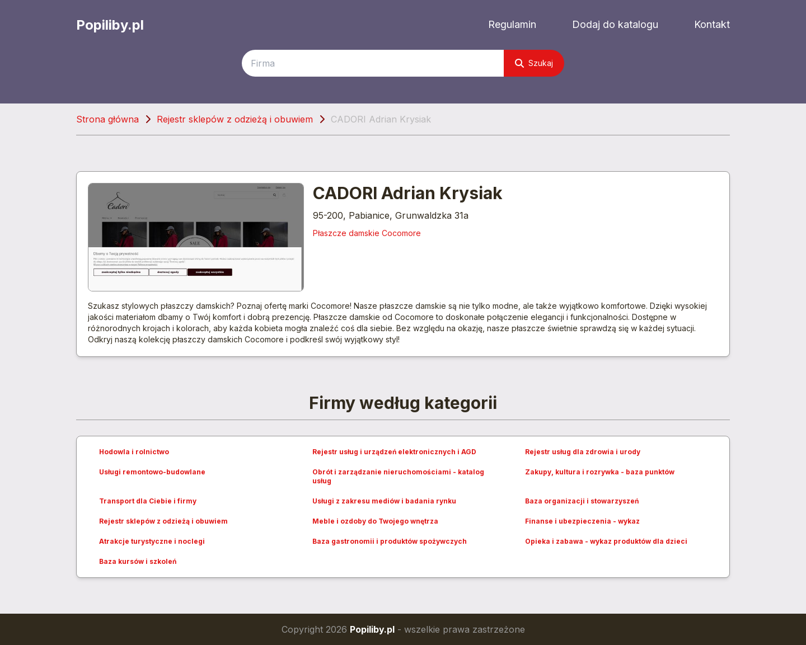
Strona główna (107, 119)
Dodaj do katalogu (615, 24)
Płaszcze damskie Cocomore (367, 233)
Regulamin (512, 24)
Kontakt (712, 24)
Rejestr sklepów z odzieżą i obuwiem (235, 119)
